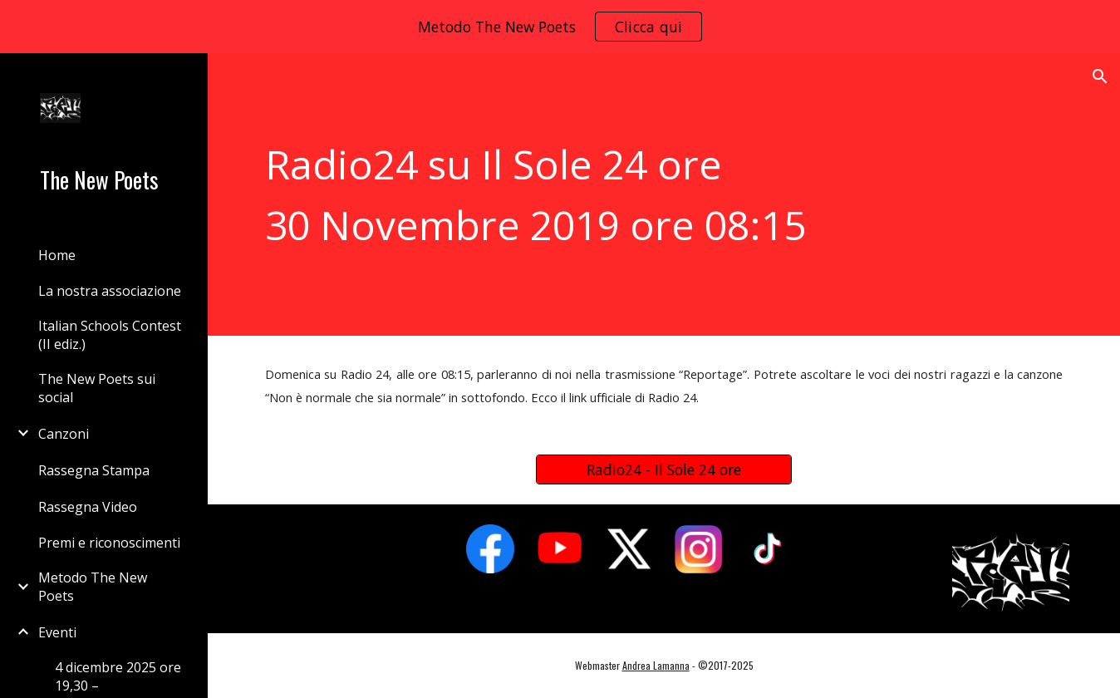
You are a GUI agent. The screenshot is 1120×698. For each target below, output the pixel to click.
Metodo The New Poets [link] (92, 586)
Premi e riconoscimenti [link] (109, 542)
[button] (1100, 76)
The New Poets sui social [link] (96, 388)
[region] (560, 26)
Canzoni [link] (63, 434)
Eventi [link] (57, 632)
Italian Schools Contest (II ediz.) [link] (109, 335)
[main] (664, 194)
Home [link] (57, 255)
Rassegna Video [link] (87, 507)
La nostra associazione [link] (109, 291)
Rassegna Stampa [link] (94, 470)
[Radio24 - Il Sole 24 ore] (664, 470)
